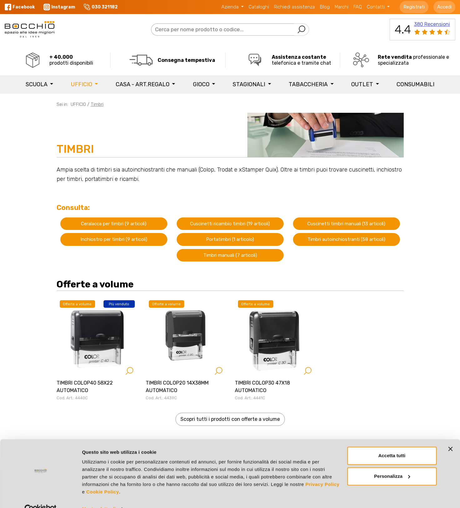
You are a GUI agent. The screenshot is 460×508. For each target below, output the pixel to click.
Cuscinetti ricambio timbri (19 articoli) (230, 224)
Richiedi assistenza (294, 7)
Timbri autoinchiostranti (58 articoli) (346, 239)
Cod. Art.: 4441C (250, 398)
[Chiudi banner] (450, 435)
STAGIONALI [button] (249, 84)
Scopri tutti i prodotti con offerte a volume (230, 419)
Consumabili (415, 84)
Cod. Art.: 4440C (72, 398)
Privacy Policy (323, 471)
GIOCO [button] (202, 84)
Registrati (414, 7)
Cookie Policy (102, 478)
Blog (325, 7)
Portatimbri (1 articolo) (230, 239)
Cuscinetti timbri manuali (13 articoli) (346, 224)
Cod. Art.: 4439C (161, 398)
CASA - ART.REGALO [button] (143, 84)
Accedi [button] (444, 7)
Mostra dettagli (99, 495)
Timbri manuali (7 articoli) (230, 255)
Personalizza (392, 462)
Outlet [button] (362, 84)
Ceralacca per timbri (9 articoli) (113, 224)
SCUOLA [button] (37, 84)
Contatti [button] (376, 7)
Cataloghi (259, 7)
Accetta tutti (392, 442)
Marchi (341, 7)
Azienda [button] (230, 7)
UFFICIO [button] (82, 84)
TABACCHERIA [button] (309, 84)
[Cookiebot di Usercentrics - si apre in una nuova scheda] (40, 496)
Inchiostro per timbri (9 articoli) (113, 239)
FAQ (357, 7)
